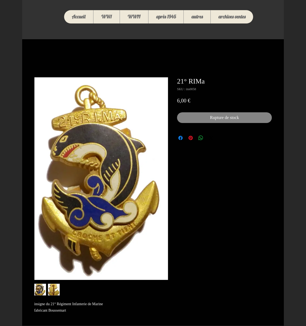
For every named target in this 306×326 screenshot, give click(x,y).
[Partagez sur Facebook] (180, 138)
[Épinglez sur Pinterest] (190, 138)
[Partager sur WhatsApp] (201, 138)
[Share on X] (211, 138)
